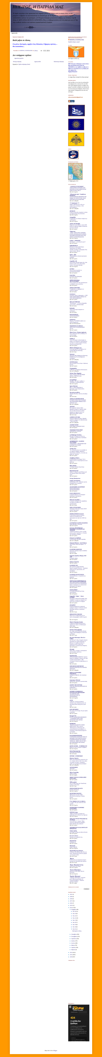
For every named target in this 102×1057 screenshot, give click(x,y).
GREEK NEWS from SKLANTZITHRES (75, 281)
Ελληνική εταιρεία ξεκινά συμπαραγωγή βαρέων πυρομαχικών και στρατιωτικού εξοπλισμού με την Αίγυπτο (78, 585)
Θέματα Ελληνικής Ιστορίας (76, 622)
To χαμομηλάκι (73, 368)
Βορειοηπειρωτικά (74, 470)
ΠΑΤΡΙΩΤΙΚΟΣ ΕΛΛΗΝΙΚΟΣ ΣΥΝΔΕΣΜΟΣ (77, 808)
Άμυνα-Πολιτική (73, 386)
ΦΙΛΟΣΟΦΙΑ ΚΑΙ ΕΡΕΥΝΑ (76, 850)
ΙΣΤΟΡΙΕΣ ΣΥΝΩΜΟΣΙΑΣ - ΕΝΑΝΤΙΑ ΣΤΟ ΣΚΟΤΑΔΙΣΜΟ (77, 692)
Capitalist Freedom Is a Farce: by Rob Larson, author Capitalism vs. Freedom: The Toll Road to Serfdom (78, 533)
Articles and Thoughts (75, 223)
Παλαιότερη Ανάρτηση (59, 61)
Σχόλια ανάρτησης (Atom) (24, 64)
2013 (71, 907)
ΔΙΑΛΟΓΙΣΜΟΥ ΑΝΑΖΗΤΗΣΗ (77, 487)
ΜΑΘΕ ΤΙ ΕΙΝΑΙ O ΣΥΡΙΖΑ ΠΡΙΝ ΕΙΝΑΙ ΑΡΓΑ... (78, 778)
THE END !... (73, 768)
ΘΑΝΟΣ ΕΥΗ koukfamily (76, 629)
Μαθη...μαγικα (73, 782)
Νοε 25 (74, 913)
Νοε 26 (74, 911)
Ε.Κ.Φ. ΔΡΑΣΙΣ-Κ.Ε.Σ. (75, 493)
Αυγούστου (73, 938)
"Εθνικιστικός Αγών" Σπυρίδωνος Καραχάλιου (78, 195)
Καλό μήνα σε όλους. (77, 931)
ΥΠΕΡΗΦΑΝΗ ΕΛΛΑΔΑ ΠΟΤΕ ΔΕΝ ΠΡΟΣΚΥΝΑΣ (78, 828)
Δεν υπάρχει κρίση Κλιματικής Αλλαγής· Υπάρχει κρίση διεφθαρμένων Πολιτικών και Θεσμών (78, 632)
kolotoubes (72, 308)
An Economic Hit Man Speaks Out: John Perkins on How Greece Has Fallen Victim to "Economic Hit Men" (78, 264)
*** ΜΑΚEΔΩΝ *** (74, 203)
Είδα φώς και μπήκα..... (75, 499)
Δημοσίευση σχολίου (18, 58)
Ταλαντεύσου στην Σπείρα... (75, 866)
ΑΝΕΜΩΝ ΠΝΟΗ (74, 424)
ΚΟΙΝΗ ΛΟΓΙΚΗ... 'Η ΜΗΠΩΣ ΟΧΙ (78, 746)
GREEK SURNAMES (75, 287)
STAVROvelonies (74, 362)
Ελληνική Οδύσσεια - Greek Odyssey (78, 543)
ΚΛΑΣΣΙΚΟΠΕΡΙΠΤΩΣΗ (76, 735)
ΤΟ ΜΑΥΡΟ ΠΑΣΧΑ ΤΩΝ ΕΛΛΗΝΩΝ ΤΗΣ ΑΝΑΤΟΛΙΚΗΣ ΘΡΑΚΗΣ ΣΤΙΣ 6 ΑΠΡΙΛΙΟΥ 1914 (78, 401)
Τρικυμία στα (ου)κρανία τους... (76, 837)
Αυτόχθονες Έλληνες (74, 457)
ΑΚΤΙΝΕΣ (72, 406)
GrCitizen (72, 268)
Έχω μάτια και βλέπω (75, 392)
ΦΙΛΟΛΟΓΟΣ (73, 840)
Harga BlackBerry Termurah (76, 524)
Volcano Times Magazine (75, 373)
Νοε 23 (74, 915)
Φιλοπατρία (72, 845)
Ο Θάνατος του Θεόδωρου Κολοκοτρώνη (78, 369)
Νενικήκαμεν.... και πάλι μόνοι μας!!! (77, 241)
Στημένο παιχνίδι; (73, 847)
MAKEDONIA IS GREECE (76, 326)
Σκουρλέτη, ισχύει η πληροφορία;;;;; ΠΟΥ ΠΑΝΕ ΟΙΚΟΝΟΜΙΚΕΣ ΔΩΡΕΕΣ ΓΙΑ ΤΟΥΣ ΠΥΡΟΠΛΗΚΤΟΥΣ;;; (79, 297)
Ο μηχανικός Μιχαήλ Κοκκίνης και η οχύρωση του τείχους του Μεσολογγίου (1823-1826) (78, 625)
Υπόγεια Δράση (73, 830)
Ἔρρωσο (72, 858)
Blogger (55, 1050)
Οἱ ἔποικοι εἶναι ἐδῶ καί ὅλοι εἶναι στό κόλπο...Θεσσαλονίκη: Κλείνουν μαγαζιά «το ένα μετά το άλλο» (78, 853)
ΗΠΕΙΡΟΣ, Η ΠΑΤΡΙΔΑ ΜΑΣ (38, 6)
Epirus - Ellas (73, 254)
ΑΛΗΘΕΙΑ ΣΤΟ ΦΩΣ (75, 417)
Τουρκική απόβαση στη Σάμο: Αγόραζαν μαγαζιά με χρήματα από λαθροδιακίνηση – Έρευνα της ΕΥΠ (78, 420)
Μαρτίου (73, 949)
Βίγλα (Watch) (73, 465)
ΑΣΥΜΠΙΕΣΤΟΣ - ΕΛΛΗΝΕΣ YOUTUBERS (77, 442)
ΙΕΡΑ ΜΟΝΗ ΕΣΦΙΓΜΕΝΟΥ (77, 666)
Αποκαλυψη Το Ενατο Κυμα (76, 429)
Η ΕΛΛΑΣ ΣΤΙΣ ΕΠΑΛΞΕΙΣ (76, 276)
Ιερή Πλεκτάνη (73, 655)
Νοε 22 (74, 918)
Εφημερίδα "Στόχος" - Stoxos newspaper (77, 597)
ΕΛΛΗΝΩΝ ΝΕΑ (74, 565)
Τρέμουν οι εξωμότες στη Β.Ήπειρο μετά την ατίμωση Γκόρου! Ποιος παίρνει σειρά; (78, 473)
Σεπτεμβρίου (74, 936)
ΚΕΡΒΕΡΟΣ (73, 723)
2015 (71, 905)
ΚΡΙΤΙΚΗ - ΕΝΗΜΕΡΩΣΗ (76, 756)
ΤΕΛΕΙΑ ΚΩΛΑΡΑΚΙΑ (74, 315)
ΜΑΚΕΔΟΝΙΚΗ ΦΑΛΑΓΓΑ (76, 788)
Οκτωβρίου (74, 934)
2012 (71, 952)
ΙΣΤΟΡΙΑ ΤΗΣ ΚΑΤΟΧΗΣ (76, 685)
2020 (71, 896)
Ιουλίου (73, 941)
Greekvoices (72, 294)
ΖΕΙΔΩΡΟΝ (72, 605)
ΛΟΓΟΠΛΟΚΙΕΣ (74, 767)
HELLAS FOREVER (75, 301)
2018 (71, 898)
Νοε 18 (74, 926)
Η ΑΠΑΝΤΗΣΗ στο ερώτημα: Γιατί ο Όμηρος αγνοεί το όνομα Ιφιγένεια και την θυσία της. (79, 461)
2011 (71, 954)
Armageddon (73, 217)
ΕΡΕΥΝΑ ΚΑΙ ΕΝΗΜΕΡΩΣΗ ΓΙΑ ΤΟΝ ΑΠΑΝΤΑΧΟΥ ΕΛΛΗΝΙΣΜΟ (78, 581)
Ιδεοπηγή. (72, 649)
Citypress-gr (72, 231)
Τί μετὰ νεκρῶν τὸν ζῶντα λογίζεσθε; (78, 539)
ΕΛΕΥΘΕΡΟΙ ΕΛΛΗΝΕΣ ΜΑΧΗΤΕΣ (79, 523)
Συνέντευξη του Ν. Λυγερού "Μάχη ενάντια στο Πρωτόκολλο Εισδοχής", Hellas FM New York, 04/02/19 (77, 822)
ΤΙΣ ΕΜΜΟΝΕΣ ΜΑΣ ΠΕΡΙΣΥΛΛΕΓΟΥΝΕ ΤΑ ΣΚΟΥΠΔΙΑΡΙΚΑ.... (75, 695)
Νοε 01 (74, 929)
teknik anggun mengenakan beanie (77, 426)
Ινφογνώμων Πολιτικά (75, 680)
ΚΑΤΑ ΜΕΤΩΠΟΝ (74, 709)
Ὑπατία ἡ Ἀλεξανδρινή (75, 869)
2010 (71, 956)
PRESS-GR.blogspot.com (75, 347)
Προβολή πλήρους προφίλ (74, 42)
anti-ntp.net (72, 211)
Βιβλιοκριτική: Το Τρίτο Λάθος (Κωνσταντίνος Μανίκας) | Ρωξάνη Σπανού (77, 796)
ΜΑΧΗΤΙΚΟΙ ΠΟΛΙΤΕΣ (75, 793)
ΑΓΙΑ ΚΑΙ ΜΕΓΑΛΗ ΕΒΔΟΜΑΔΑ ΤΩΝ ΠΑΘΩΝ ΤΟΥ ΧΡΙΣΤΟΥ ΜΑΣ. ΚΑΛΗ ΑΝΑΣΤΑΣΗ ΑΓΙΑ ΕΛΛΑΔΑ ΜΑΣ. (78, 198)
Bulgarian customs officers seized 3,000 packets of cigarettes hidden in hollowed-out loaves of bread (78, 226)
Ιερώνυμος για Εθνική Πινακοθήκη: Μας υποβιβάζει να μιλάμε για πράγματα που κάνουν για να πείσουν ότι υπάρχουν (78, 600)
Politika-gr (72, 338)
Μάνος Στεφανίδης (74, 772)
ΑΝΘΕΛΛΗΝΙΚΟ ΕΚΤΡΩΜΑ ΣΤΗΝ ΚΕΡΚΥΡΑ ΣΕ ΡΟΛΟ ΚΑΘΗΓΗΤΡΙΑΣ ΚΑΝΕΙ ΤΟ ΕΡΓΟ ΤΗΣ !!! (78, 189)
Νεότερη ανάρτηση (17, 61)
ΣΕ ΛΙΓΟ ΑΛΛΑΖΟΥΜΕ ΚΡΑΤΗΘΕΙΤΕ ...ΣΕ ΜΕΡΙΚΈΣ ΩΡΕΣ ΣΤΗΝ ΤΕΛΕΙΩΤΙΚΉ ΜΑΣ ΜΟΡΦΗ (78, 719)
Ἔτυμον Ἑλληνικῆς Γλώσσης (76, 864)
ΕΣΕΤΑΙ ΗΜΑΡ (73, 589)
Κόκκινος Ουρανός (74, 758)
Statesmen (72, 354)
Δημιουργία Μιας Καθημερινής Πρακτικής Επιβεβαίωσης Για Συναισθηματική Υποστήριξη (79, 357)
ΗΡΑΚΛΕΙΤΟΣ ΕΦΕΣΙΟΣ (76, 614)
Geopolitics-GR (73, 261)
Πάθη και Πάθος (73, 773)
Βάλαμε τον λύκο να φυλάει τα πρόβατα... (78, 747)
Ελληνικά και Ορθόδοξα (75, 538)
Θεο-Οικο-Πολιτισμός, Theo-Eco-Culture (77, 638)
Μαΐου (73, 945)
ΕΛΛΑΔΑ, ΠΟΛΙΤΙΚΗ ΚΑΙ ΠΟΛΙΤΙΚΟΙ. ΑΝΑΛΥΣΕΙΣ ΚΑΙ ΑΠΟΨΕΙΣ (77, 529)
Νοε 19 (74, 924)
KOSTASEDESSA (74, 314)
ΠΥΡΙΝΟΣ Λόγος (74, 812)
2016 (71, 903)
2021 (71, 894)
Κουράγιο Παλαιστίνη (74, 789)
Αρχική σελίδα (14, 33)
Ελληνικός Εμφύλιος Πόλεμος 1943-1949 (78, 556)
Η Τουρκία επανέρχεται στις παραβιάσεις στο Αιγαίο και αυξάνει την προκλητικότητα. (78, 502)
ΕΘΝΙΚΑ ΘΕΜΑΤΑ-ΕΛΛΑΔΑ (77, 513)
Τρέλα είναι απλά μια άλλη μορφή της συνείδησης (78, 819)
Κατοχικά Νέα (73, 715)
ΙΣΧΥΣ (71, 700)
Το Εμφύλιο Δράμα (74, 558)
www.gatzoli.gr (73, 379)
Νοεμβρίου (73, 909)
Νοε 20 (74, 922)
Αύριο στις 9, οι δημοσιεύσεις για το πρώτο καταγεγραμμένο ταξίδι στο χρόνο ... (78, 617)
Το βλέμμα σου (73, 842)
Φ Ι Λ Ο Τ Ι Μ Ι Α (74, 835)
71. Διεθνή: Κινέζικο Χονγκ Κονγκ (77, 467)
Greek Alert (72, 275)
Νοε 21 (74, 920)
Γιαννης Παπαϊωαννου (75, 478)
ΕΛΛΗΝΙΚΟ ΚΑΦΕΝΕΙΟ (76, 549)
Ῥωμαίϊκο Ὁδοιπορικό (75, 876)
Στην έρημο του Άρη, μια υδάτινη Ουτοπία (78, 832)
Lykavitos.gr (72, 319)
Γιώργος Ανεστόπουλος (75, 480)
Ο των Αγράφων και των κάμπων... (78, 801)
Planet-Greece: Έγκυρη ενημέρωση (78, 332)
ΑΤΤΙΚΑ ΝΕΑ (73, 448)
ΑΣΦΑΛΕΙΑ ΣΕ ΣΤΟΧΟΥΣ (75, 431)
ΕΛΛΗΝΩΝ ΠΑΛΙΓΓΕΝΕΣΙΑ (77, 574)
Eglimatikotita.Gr (74, 245)
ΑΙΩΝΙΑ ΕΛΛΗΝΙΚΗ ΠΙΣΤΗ (77, 398)
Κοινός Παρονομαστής (75, 751)
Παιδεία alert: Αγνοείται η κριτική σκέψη (78, 681)
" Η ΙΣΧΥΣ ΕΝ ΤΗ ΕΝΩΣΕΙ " (77, 186)
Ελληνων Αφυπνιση (74, 561)
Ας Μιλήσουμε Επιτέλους (76, 434)
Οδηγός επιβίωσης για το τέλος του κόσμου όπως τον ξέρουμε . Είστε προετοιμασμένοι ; (77, 206)
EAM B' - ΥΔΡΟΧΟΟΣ (75, 240)
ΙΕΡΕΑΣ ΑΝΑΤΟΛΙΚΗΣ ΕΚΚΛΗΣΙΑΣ (75, 673)
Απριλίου (73, 947)
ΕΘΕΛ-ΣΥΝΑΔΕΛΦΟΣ (75, 507)
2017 (71, 901)
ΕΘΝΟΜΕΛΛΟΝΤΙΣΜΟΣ (75, 752)
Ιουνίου (73, 943)
